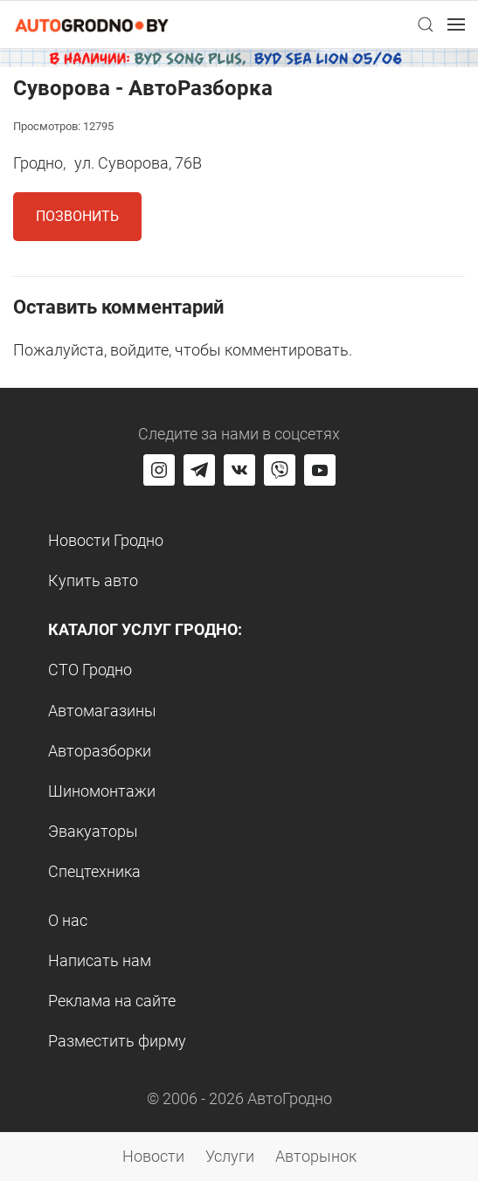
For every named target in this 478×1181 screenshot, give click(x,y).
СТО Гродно (90, 669)
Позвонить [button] (77, 216)
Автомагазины (102, 710)
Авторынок (316, 1156)
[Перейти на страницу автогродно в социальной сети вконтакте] (239, 470)
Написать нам (99, 960)
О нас (67, 920)
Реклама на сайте (112, 1000)
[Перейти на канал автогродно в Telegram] (199, 470)
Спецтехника (94, 871)
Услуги (229, 1156)
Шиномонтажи (102, 791)
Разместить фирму (117, 1041)
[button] (425, 24)
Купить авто (93, 580)
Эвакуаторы (93, 831)
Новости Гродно (105, 540)
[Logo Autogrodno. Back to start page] (91, 24)
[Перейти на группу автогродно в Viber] (279, 470)
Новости (153, 1156)
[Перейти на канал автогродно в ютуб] (320, 470)
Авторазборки (99, 751)
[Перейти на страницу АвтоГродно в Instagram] (159, 470)
